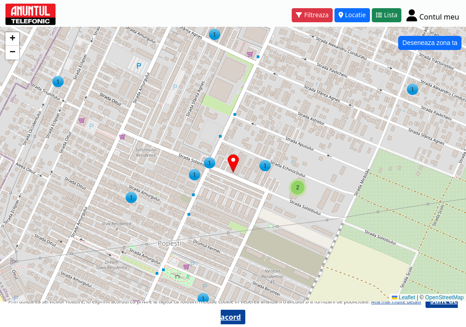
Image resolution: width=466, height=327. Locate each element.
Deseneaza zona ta (429, 42)
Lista (387, 14)
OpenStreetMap (444, 297)
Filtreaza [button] (312, 14)
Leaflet (403, 297)
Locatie (352, 14)
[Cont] (433, 15)
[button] (412, 89)
